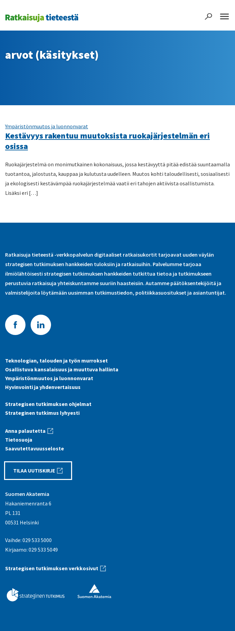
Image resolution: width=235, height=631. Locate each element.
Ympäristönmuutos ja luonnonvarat (46, 126)
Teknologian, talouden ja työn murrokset (56, 360)
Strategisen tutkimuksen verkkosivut (51, 568)
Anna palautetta (25, 430)
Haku (208, 16)
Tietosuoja (18, 439)
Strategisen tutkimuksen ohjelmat (48, 404)
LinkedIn (41, 325)
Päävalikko (224, 16)
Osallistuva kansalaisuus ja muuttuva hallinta (61, 369)
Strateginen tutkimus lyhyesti (42, 412)
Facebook (15, 325)
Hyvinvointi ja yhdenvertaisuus (43, 387)
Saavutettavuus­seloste (34, 448)
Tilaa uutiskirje (34, 470)
